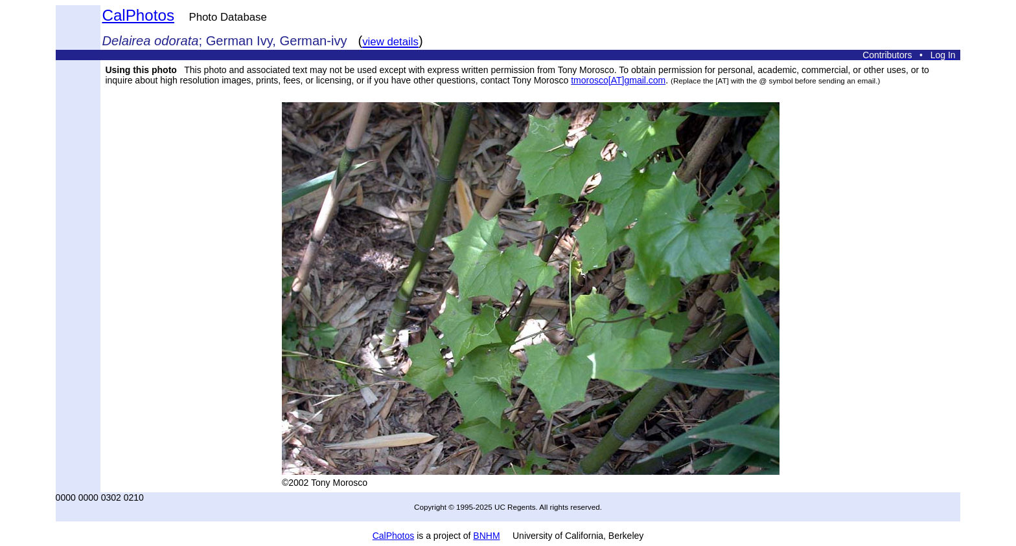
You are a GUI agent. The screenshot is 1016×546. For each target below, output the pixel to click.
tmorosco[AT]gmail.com (618, 80)
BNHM (486, 535)
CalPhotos (138, 15)
